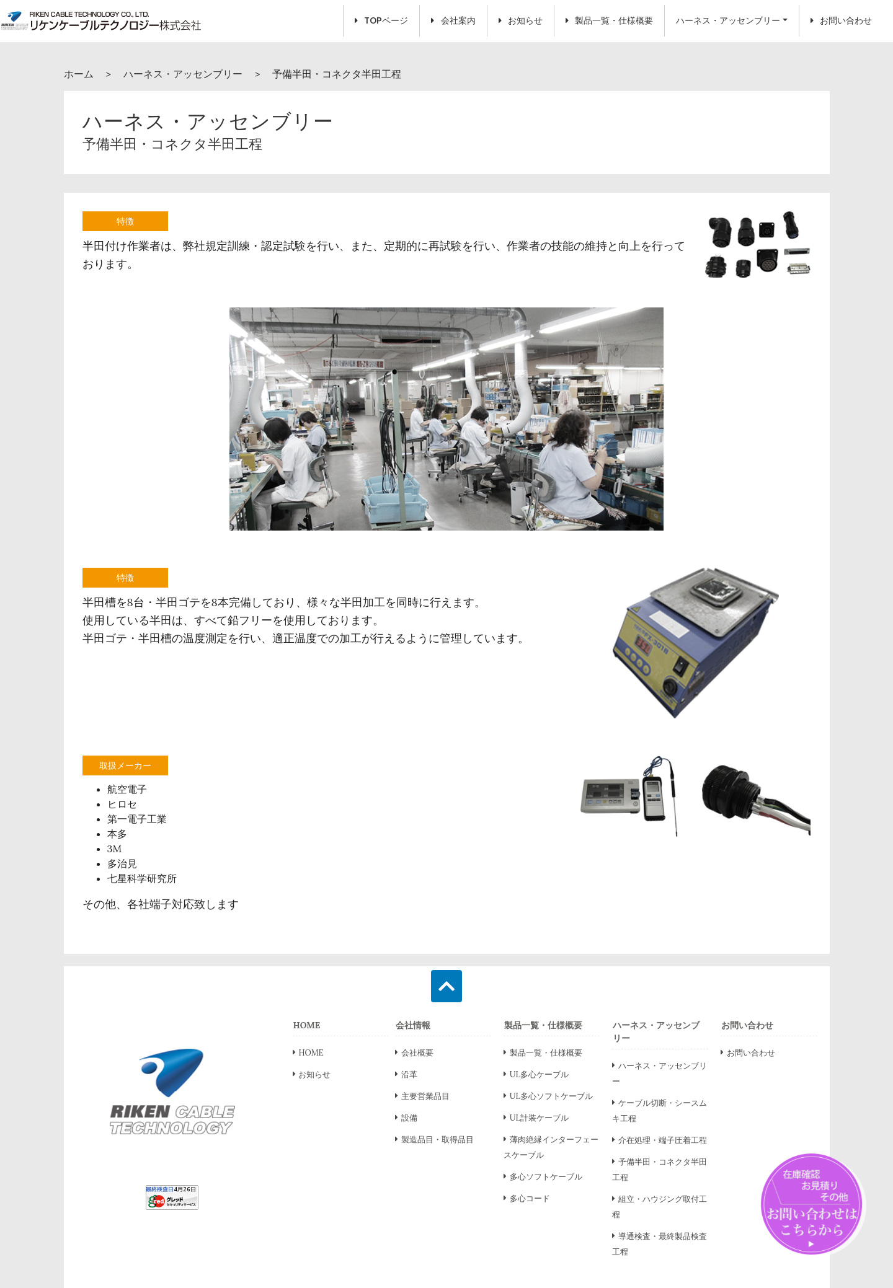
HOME (308, 1053)
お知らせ (521, 20)
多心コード (527, 1198)
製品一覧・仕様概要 (609, 20)
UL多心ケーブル (536, 1074)
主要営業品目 (422, 1096)
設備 (406, 1118)
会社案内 (453, 20)
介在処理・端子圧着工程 (659, 1140)
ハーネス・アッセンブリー (728, 20)
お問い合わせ (841, 20)
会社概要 (414, 1053)
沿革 (406, 1074)
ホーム (79, 74)
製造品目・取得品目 (434, 1139)
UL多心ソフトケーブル (548, 1096)
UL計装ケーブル (536, 1118)
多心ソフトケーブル (543, 1176)
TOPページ (381, 20)
